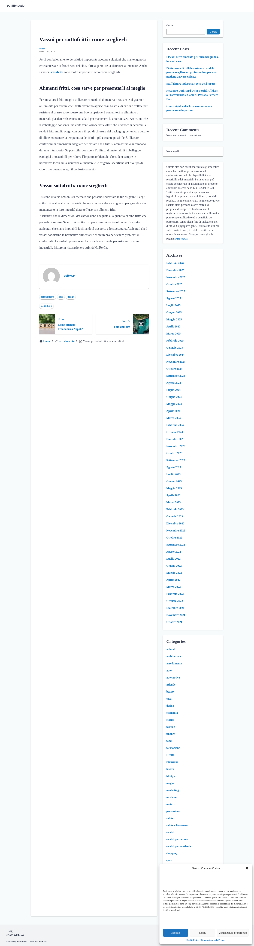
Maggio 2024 (174, 403)
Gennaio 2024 (174, 432)
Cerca (170, 25)
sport (169, 860)
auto (169, 670)
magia (170, 783)
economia (172, 712)
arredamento (48, 296)
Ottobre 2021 (174, 621)
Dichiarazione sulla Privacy (213, 940)
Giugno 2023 (174, 481)
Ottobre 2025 (174, 284)
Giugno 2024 (174, 396)
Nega (202, 932)
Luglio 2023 (173, 474)
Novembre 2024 (175, 361)
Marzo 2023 (173, 502)
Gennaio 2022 (174, 600)
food (169, 740)
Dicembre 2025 (175, 270)
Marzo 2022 (173, 586)
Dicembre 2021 (175, 607)
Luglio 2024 (173, 389)
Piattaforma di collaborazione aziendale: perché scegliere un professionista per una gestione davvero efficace (191, 72)
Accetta (175, 932)
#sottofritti (46, 306)
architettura (173, 656)
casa (61, 296)
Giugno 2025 (174, 312)
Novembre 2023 (175, 446)
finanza (170, 733)
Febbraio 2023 (175, 509)
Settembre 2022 (175, 544)
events (170, 719)
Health (170, 754)
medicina (171, 797)
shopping (171, 853)
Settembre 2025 (175, 291)
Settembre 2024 (175, 375)
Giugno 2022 (174, 565)
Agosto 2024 (173, 382)
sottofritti (57, 72)
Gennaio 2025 (174, 347)
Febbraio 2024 (175, 424)
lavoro (170, 768)
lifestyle (171, 776)
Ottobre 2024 (174, 368)
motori (170, 804)
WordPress (22, 941)
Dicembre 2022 (175, 523)
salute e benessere (177, 825)
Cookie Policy (192, 940)
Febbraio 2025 (175, 340)
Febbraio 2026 (175, 263)
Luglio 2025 (173, 305)
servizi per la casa (177, 839)
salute (169, 818)
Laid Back (42, 941)
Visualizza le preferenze (233, 932)
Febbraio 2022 (175, 593)
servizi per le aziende (178, 846)
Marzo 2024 (173, 417)
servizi (170, 832)
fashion (170, 726)
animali (171, 649)
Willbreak (15, 6)
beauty (170, 691)
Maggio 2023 (174, 488)
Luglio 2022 (173, 558)
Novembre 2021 (175, 614)
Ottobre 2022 (174, 537)
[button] (247, 868)
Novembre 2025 (175, 277)
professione (173, 811)
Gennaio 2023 (174, 516)
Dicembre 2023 (175, 439)
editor (42, 48)
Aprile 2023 (173, 495)
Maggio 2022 (174, 572)
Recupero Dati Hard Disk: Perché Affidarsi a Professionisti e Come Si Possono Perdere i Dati (192, 95)
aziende (171, 684)
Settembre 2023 (175, 460)
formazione (173, 747)
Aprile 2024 (173, 410)
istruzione (172, 761)
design (70, 296)
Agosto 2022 (173, 551)
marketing (172, 790)
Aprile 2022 (173, 579)
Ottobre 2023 (174, 453)
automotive (173, 677)
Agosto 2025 (173, 298)
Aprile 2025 (173, 326)
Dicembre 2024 (175, 354)
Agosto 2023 (173, 467)
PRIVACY (181, 238)
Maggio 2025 (174, 319)
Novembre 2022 (175, 530)
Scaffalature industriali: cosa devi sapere (190, 83)
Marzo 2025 (173, 333)
